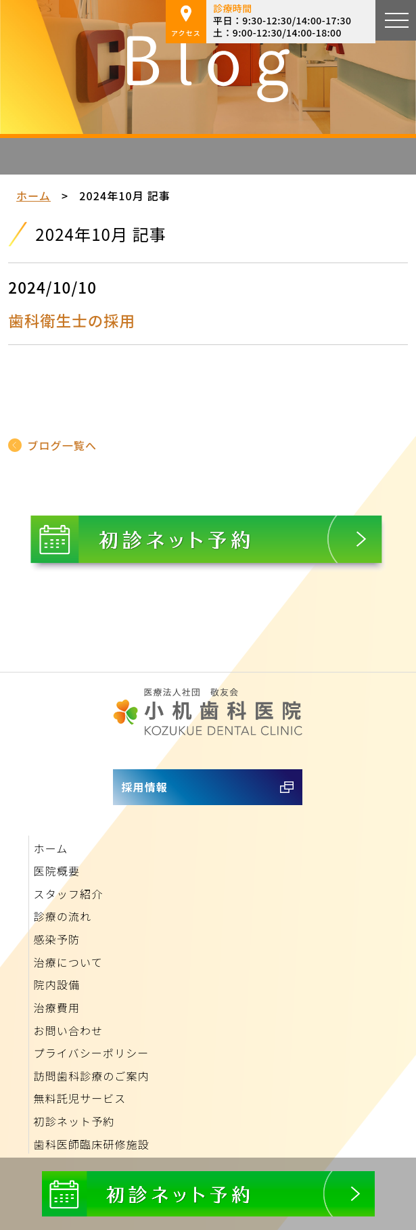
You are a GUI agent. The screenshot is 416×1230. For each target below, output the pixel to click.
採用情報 (144, 787)
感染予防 (57, 939)
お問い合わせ (68, 1030)
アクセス (186, 21)
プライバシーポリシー (91, 1053)
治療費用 (57, 1007)
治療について (68, 962)
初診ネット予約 (74, 1121)
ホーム (33, 195)
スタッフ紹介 (68, 894)
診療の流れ (63, 916)
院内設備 (57, 984)
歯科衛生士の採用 (71, 320)
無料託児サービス (80, 1098)
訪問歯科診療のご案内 (91, 1076)
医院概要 (57, 871)
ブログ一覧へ (62, 445)
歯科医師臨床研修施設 (91, 1144)
